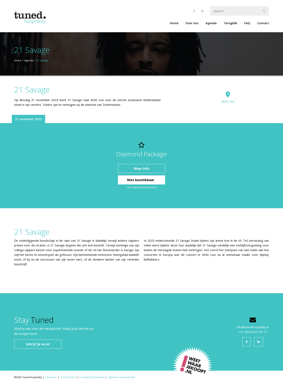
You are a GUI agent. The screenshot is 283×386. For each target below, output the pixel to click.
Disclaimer (51, 377)
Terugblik (230, 23)
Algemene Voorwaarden (121, 377)
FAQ (247, 23)
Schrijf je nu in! (38, 344)
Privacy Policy (68, 377)
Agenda (211, 23)
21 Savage (42, 60)
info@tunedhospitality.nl (253, 327)
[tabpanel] (141, 165)
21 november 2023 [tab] (28, 119)
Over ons (192, 23)
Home (174, 23)
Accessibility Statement (92, 377)
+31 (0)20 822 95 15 (253, 332)
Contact (263, 23)
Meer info (141, 168)
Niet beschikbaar (141, 180)
